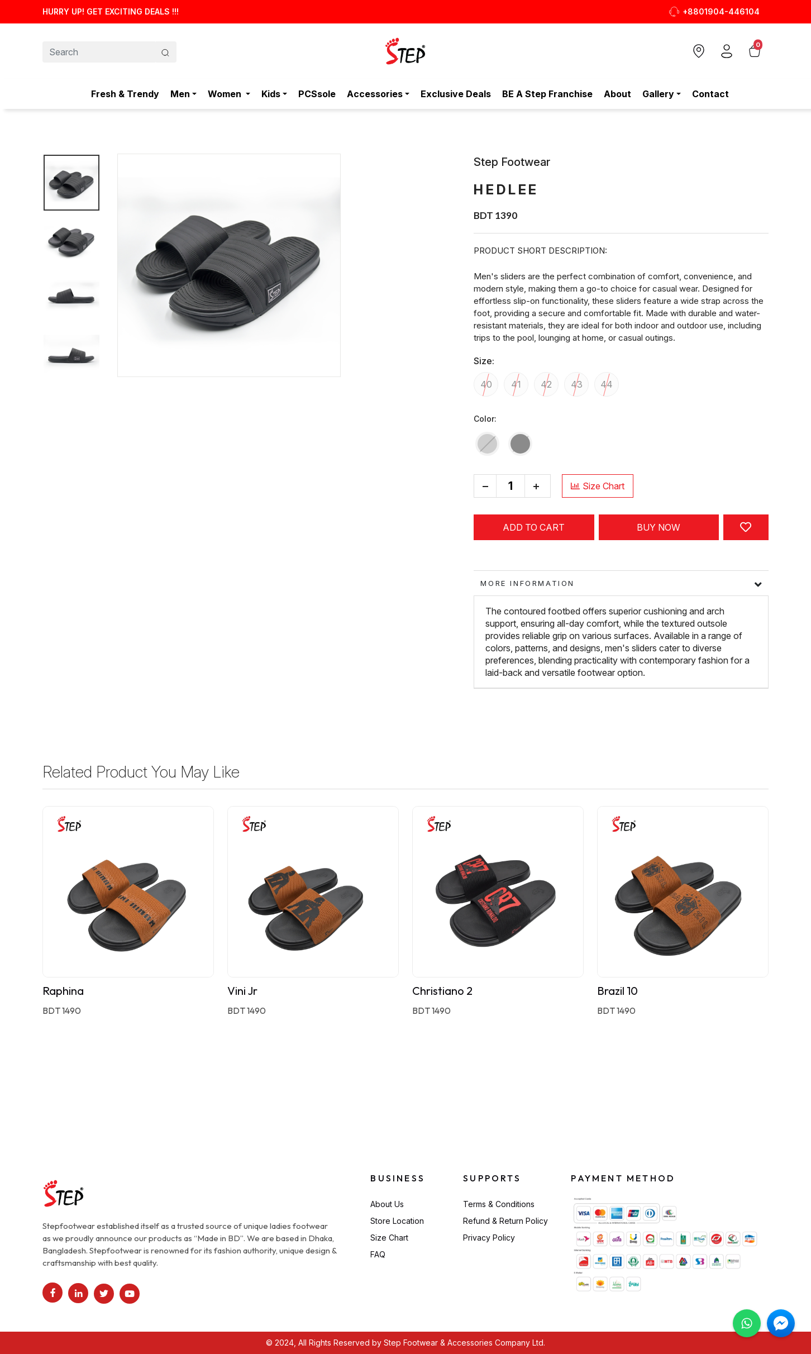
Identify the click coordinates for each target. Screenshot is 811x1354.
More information (527, 583)
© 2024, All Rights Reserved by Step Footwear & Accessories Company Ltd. (405, 1342)
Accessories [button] (375, 93)
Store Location (397, 1221)
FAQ (377, 1254)
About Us (387, 1204)
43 (577, 384)
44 (606, 384)
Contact (710, 93)
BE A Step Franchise (547, 93)
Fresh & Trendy (125, 93)
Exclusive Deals (456, 93)
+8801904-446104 (714, 11)
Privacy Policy (489, 1237)
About (617, 93)
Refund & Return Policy (505, 1221)
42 (546, 384)
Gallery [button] (658, 93)
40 (486, 384)
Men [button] (180, 93)
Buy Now (658, 527)
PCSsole (317, 93)
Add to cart (534, 527)
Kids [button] (270, 93)
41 (516, 384)
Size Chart (597, 486)
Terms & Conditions (499, 1204)
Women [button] (226, 93)
